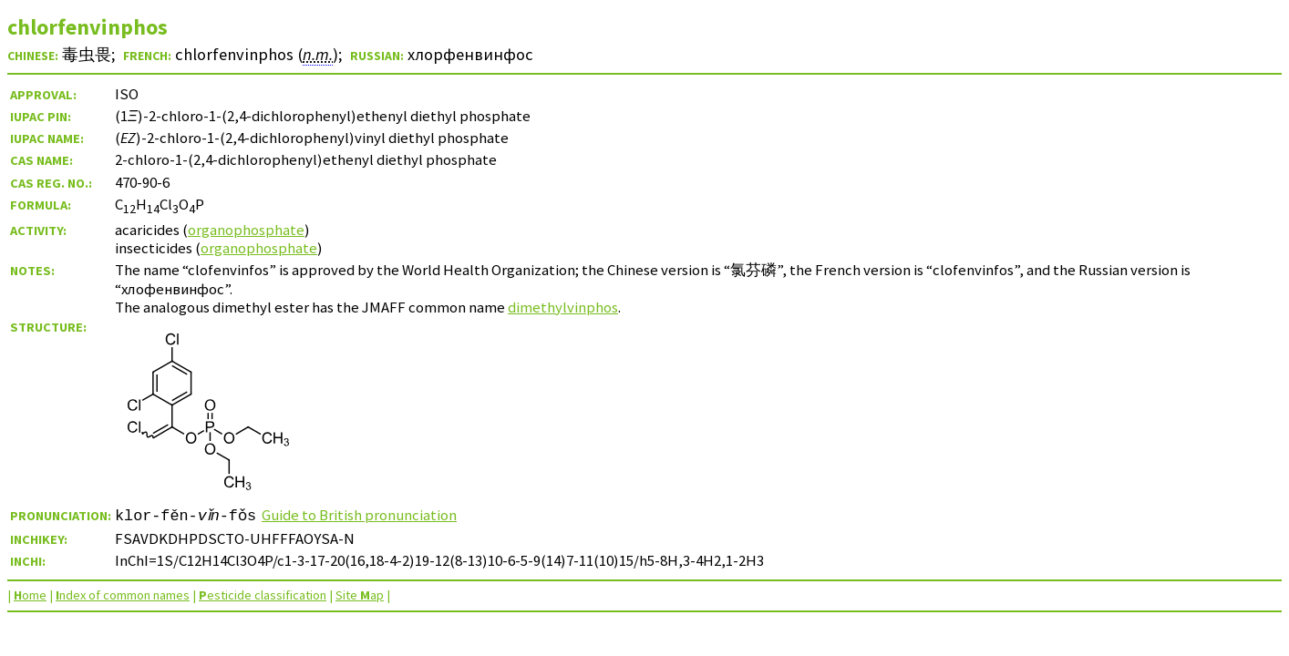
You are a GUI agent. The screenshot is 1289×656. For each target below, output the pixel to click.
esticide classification (262, 595)
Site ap (359, 595)
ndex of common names (123, 595)
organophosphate (246, 230)
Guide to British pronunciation (364, 515)
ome (30, 595)
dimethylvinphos (563, 307)
